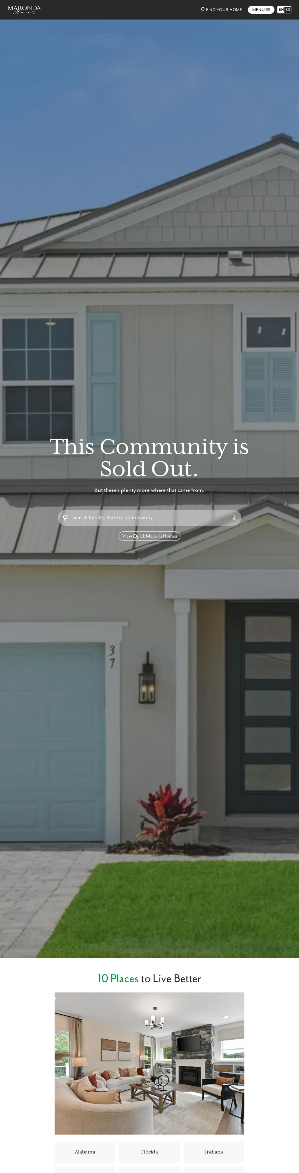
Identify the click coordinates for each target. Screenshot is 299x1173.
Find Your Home (220, 9)
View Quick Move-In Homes (149, 536)
